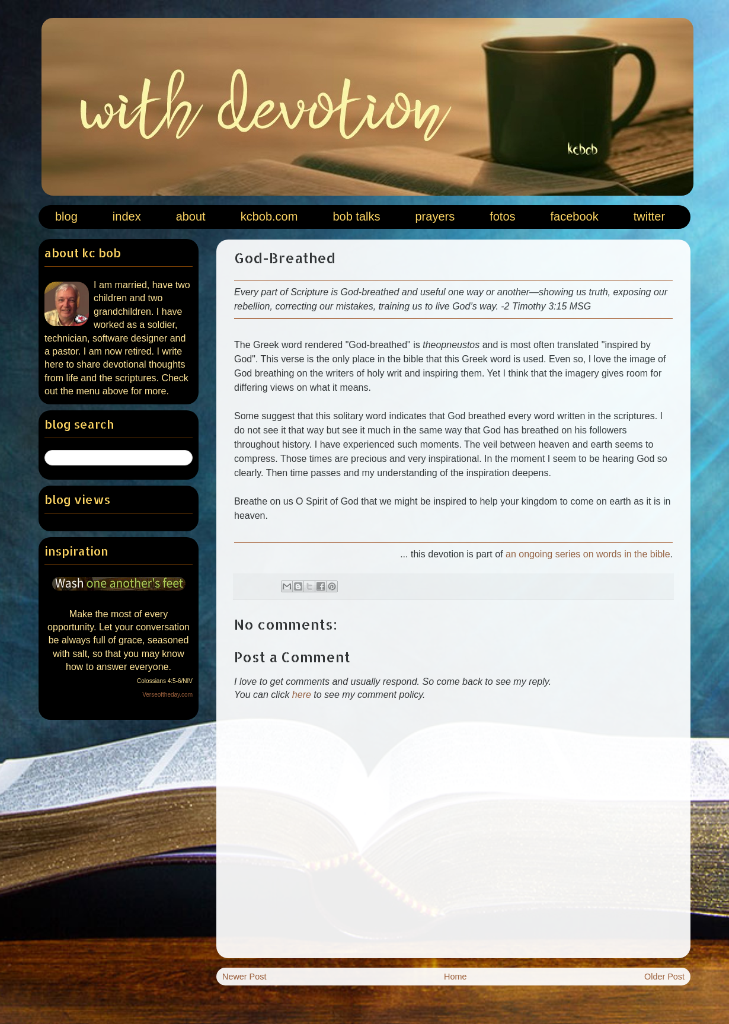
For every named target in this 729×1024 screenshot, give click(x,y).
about (191, 216)
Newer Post (244, 976)
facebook (575, 216)
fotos (502, 216)
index (127, 216)
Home (455, 976)
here (301, 695)
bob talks (356, 216)
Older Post (664, 976)
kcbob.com (269, 216)
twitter (649, 216)
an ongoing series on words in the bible (588, 554)
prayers (435, 216)
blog (66, 216)
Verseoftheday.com (167, 694)
